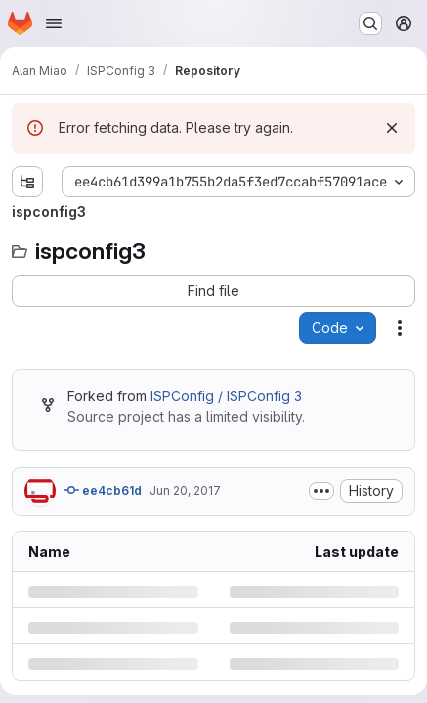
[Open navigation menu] (53, 23)
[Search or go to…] (370, 23)
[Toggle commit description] (321, 491)
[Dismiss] (392, 128)
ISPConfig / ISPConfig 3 (226, 396)
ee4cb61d (103, 490)
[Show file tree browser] (27, 181)
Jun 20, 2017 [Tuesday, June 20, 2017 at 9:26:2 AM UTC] (185, 490)
